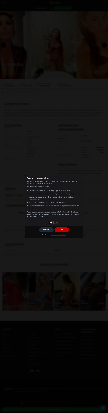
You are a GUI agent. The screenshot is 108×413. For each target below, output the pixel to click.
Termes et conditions (58, 235)
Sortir (46, 230)
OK (61, 230)
